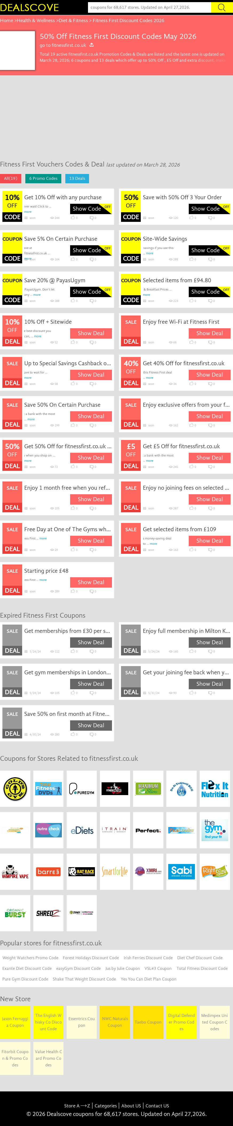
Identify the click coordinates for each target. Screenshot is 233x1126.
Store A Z (77, 1106)
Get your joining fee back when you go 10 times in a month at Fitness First (187, 672)
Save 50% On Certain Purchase (62, 404)
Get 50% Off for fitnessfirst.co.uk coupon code (68, 446)
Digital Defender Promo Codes (181, 1022)
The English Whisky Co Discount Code (48, 1022)
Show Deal (91, 333)
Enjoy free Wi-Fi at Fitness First (181, 321)
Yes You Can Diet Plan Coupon (148, 979)
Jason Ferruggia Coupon (15, 1022)
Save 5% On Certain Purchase (60, 238)
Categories (106, 1106)
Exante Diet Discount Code (27, 968)
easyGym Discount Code (78, 968)
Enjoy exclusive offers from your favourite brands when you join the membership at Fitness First (187, 404)
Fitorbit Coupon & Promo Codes (15, 1058)
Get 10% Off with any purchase (63, 197)
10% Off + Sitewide (48, 321)
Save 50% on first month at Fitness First (68, 713)
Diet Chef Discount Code (200, 957)
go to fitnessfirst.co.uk (67, 45)
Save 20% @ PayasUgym (54, 280)
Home (6, 20)
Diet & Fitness (73, 20)
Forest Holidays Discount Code (91, 957)
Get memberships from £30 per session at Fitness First (68, 631)
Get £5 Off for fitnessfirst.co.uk (181, 446)
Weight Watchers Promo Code (30, 957)
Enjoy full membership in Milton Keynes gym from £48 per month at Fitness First (187, 631)
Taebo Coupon (148, 1022)
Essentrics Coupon (82, 1022)
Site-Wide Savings (165, 238)
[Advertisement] (116, 115)
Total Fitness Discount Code (202, 968)
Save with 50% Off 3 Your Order (182, 197)
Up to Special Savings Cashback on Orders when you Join (68, 363)
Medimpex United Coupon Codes (214, 1022)
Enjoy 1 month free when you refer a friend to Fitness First (68, 487)
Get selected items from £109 (179, 529)
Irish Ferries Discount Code (148, 957)
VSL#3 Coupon (158, 968)
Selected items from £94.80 (177, 280)
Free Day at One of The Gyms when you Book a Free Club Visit (68, 529)
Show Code (87, 208)
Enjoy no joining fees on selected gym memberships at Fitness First (187, 487)
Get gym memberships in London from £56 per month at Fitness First (68, 672)
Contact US (157, 1106)
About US (131, 1106)
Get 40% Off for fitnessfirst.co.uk (183, 363)
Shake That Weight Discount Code (84, 979)
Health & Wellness (36, 20)
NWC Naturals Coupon (115, 1022)
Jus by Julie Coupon (123, 968)
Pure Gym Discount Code (25, 979)
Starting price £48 (46, 570)
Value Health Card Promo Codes (48, 1058)
